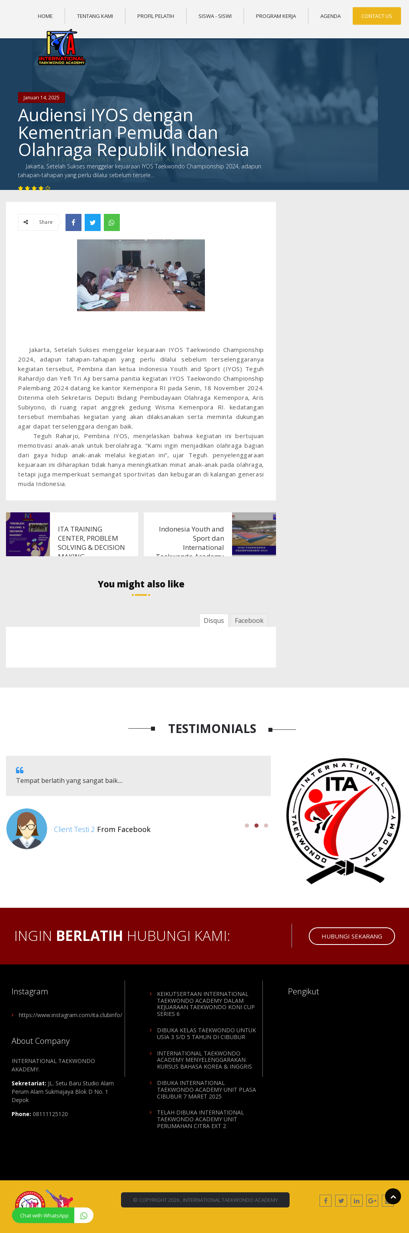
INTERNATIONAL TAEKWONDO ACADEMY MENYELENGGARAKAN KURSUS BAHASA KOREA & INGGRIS (204, 1060)
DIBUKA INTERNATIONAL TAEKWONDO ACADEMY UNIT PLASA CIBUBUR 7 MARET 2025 (206, 1089)
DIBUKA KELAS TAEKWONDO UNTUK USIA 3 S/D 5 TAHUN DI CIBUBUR (206, 1033)
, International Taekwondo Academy (229, 1199)
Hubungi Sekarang (352, 936)
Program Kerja (276, 16)
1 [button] (247, 826)
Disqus (214, 620)
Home (45, 16)
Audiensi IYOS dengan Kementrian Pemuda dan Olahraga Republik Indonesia (133, 132)
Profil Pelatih (155, 16)
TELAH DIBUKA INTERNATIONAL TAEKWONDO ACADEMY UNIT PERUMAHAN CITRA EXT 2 (200, 1119)
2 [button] (256, 826)
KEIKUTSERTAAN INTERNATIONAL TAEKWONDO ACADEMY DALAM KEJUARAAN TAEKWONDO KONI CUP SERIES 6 (206, 1004)
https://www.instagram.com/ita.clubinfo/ (70, 1015)
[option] (138, 803)
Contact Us (376, 16)
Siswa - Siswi (215, 16)
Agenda (330, 16)
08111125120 (50, 1114)
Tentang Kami (95, 16)
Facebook (249, 620)
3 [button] (266, 826)
